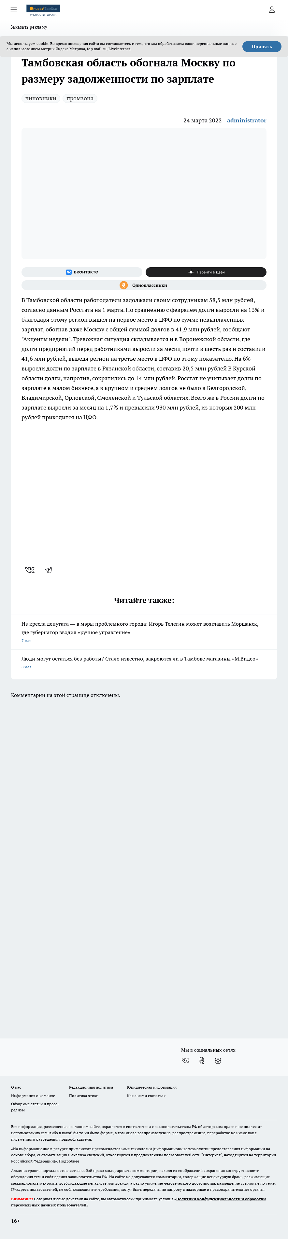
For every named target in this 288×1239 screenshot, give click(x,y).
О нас (16, 1087)
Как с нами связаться (146, 1095)
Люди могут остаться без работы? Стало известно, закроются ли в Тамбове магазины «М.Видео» (144, 663)
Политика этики (83, 1095)
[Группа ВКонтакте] (82, 272)
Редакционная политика (91, 1087)
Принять (262, 46)
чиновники (40, 98)
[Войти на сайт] (271, 9)
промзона (80, 98)
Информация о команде (33, 1095)
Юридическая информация (152, 1087)
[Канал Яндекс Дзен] (206, 272)
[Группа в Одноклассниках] (144, 285)
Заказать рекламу (28, 27)
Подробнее (69, 1161)
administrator (246, 120)
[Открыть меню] (14, 9)
